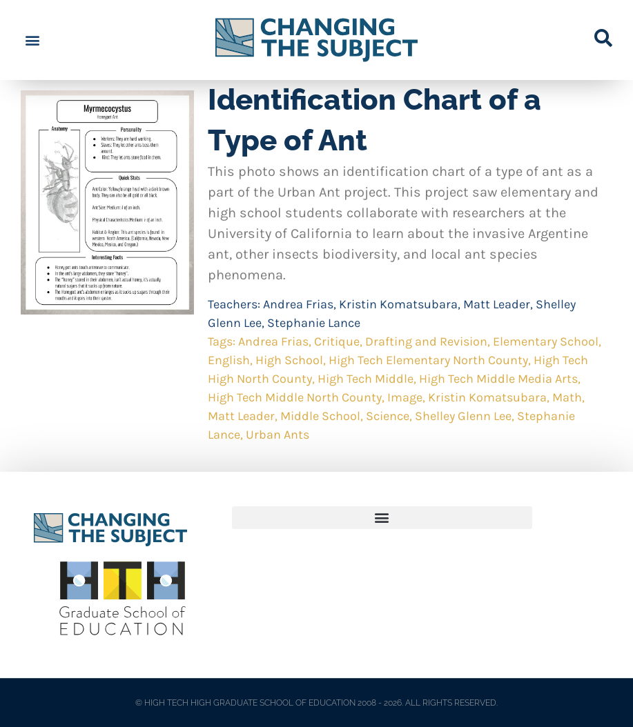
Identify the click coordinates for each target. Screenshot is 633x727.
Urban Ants (277, 434)
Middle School (320, 416)
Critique (337, 341)
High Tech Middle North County (295, 397)
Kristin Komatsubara (398, 304)
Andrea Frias (298, 304)
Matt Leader (496, 304)
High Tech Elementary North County (428, 360)
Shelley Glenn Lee (463, 416)
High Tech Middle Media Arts (498, 378)
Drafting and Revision (426, 341)
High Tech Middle (365, 378)
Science (387, 416)
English (229, 360)
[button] (32, 40)
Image (404, 397)
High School (289, 360)
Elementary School (545, 341)
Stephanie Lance (313, 322)
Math (567, 397)
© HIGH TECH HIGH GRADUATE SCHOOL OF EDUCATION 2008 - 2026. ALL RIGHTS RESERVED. (316, 703)
